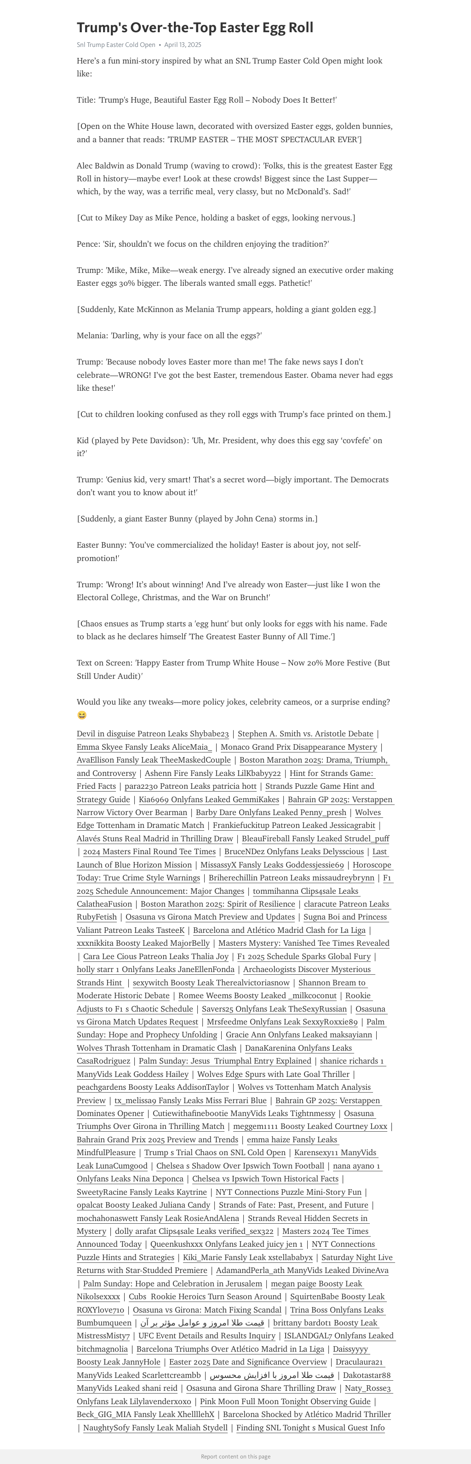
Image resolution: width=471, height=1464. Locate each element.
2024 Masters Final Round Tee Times (149, 851)
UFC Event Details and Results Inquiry (207, 1336)
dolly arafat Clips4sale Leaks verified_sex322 (194, 1231)
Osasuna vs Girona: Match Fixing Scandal (207, 1310)
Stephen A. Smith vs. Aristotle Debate (305, 734)
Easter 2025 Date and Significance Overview (248, 1362)
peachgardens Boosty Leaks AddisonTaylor (153, 1087)
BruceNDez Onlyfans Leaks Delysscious (294, 851)
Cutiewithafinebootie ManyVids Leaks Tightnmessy (244, 1113)
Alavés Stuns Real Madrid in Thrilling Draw (155, 838)
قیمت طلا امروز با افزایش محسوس (272, 1375)
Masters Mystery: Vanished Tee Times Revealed (304, 943)
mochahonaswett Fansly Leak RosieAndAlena (158, 1218)
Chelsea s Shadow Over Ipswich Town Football (240, 1166)
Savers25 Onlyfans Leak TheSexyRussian (274, 1009)
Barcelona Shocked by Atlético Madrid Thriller (307, 1414)
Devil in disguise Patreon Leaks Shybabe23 (153, 734)
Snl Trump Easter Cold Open (116, 45)
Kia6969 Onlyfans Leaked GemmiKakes (209, 799)
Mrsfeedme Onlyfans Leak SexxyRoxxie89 (282, 1022)
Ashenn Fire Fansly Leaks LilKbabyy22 (213, 773)
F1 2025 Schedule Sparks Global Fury (304, 956)
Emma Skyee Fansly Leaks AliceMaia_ (144, 747)
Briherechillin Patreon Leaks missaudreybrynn (291, 878)
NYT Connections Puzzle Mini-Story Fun (289, 1192)
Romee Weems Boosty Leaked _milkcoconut (257, 995)
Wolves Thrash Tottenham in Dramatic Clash (156, 1048)
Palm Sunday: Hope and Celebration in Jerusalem (172, 1284)
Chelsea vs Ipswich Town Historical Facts (265, 1179)
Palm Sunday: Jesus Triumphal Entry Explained (225, 1061)
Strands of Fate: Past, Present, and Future (293, 1205)
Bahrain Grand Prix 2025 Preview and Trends (157, 1139)
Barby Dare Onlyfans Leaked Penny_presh (271, 812)
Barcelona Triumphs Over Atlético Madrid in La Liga (230, 1349)
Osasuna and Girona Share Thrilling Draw (261, 1388)
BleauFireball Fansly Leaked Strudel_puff (315, 838)
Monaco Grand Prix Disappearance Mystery (299, 747)
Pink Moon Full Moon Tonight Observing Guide (285, 1401)
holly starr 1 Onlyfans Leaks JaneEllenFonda (156, 969)
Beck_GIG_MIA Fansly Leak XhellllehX (145, 1414)
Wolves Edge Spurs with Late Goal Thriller (273, 1074)
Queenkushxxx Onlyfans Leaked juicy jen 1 (226, 1244)
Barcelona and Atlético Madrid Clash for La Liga (279, 930)
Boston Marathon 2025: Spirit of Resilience (218, 904)
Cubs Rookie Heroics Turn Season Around (205, 1296)
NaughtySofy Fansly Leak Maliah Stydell (155, 1428)
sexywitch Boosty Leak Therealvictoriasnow (211, 983)
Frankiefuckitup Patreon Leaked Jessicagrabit (294, 825)
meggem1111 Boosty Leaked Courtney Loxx (310, 1126)
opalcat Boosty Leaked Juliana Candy (143, 1205)
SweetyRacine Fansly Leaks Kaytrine (142, 1192)
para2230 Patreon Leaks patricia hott (191, 786)
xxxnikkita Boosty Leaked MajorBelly (143, 943)
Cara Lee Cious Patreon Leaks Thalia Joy (156, 956)
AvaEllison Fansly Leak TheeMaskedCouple (154, 760)
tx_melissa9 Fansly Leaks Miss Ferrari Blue (191, 1100)
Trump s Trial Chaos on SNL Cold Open (215, 1152)
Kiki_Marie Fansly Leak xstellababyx (248, 1257)
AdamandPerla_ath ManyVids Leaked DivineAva (302, 1270)
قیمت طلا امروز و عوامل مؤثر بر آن (202, 1323)
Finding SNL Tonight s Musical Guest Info (310, 1428)
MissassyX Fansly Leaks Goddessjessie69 (272, 865)
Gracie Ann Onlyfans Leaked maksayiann (299, 1035)
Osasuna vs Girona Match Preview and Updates (210, 917)
